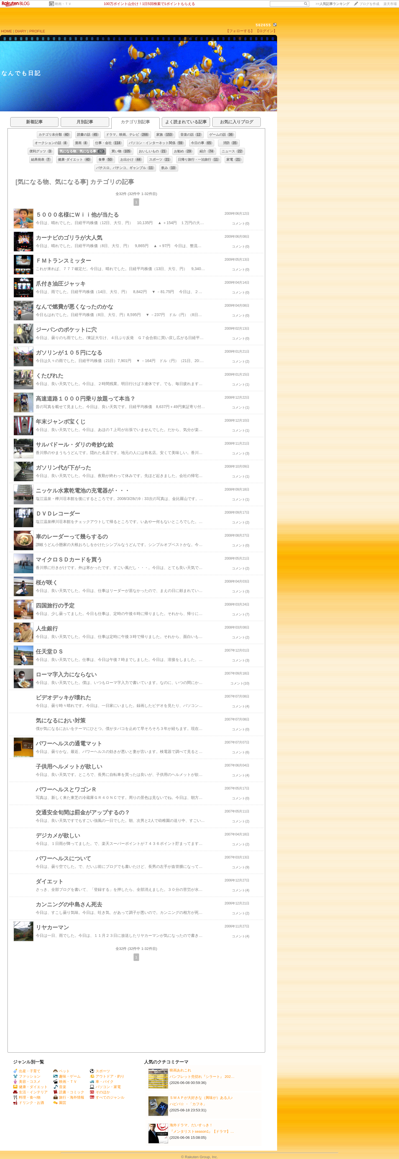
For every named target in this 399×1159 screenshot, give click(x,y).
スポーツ (100, 1071)
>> (332, 4)
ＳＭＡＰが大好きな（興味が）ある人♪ (201, 1098)
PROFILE (37, 31)
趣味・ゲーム (67, 1076)
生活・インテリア (30, 1092)
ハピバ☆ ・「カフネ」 (188, 1104)
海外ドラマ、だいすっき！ (191, 1125)
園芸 (59, 1103)
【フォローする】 (240, 31)
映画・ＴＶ (63, 4)
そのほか (100, 1092)
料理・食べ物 (26, 1097)
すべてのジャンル (107, 1097)
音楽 (59, 1087)
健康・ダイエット (30, 1087)
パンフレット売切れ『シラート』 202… (202, 1077)
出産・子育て (26, 1071)
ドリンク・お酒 (28, 1103)
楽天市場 (390, 4)
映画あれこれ (180, 1070)
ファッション (26, 1076)
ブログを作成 (369, 4)
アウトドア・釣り (107, 1076)
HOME (6, 31)
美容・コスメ (26, 1081)
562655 (263, 25)
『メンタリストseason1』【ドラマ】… (202, 1131)
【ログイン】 (266, 31)
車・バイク (102, 1081)
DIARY (20, 31)
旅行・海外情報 (68, 1097)
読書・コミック (68, 1092)
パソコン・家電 (105, 1087)
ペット (61, 1071)
